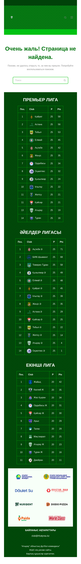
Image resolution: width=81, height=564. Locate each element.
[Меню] (71, 17)
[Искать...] (37, 80)
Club (31, 109)
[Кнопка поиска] (64, 80)
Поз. (22, 109)
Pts (59, 109)
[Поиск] (65, 17)
